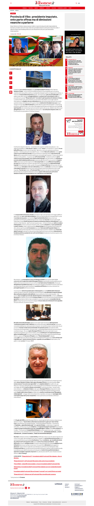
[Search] (76, 3)
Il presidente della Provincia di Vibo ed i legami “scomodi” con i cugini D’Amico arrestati (37, 471)
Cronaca (16, 10)
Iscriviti (81, 131)
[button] (10, 73)
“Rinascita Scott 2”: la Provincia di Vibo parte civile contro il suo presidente (34, 461)
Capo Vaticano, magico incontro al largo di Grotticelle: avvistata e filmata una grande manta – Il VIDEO (75, 88)
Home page (12, 10)
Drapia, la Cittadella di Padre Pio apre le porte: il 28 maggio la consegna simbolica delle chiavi (75, 96)
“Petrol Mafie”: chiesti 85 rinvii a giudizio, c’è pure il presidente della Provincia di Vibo (37, 464)
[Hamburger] (9, 3)
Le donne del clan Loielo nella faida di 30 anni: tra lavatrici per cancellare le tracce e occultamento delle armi (75, 62)
